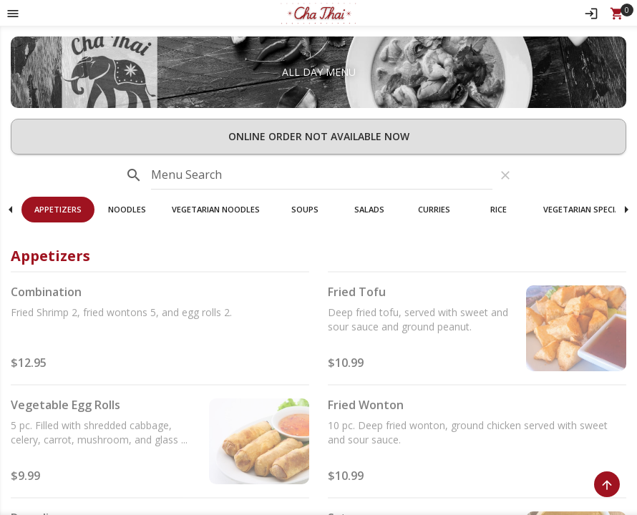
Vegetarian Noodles (216, 209)
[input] (321, 175)
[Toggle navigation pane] (13, 13)
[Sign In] (591, 13)
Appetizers (58, 209)
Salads (369, 209)
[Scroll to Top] (607, 484)
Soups (304, 209)
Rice (498, 209)
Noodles (127, 209)
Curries (434, 209)
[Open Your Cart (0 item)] (617, 13)
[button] (318, 13)
